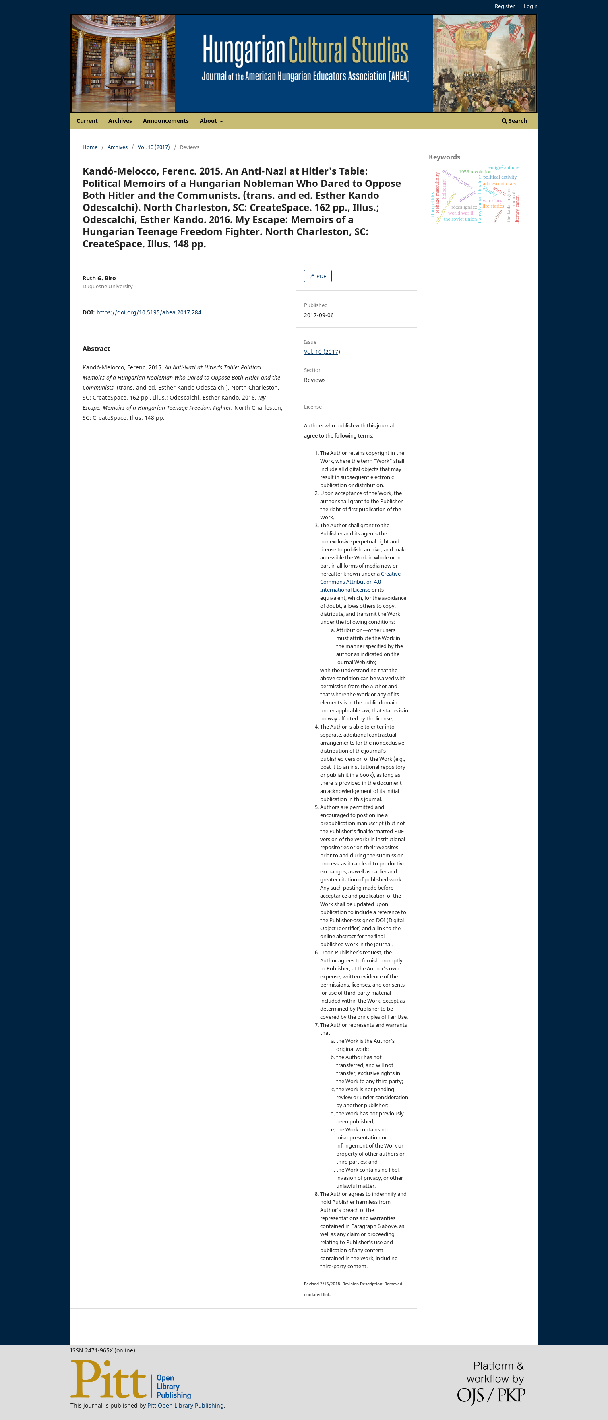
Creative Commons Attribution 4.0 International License (360, 581)
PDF (320, 276)
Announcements (166, 120)
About (209, 120)
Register (505, 6)
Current (87, 120)
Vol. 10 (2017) (154, 147)
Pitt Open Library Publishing (185, 1405)
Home (90, 147)
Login (531, 6)
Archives (120, 120)
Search (514, 120)
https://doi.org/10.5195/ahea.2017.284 (149, 312)
